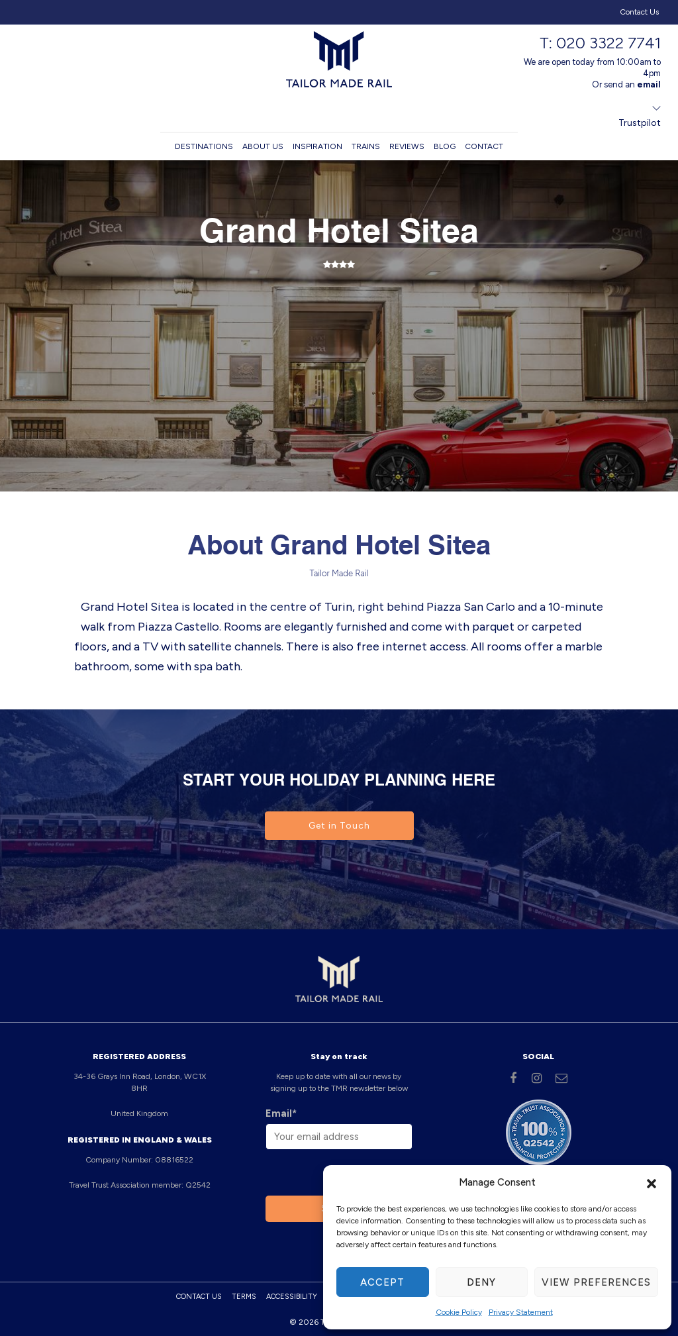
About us (262, 146)
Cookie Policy (459, 1312)
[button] (651, 1182)
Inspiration (317, 146)
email (649, 84)
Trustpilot (639, 122)
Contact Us (639, 12)
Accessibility (291, 1296)
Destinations (204, 146)
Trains (366, 146)
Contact (484, 146)
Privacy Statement (521, 1312)
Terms (244, 1296)
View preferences (596, 1282)
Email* (281, 1113)
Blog (445, 146)
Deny (481, 1282)
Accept (382, 1282)
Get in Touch (339, 825)
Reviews (406, 146)
